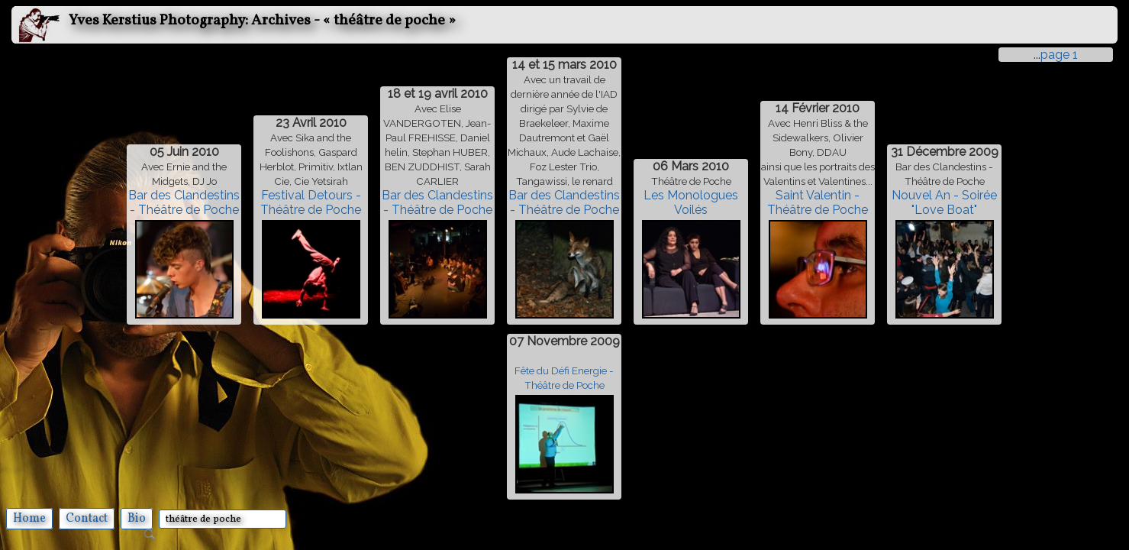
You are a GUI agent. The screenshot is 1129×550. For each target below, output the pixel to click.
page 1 (1059, 54)
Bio (136, 518)
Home (29, 518)
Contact (87, 518)
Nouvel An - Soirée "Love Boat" (944, 202)
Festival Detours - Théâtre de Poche (310, 202)
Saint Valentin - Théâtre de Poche (817, 202)
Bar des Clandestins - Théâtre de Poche (184, 202)
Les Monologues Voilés (691, 202)
